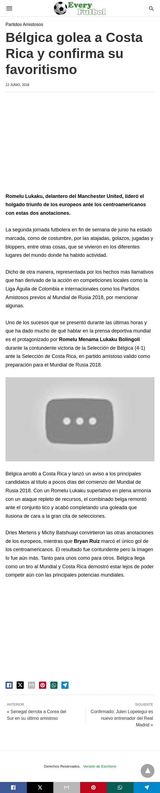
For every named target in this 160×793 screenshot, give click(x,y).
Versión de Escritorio (99, 766)
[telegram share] (65, 685)
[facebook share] (9, 685)
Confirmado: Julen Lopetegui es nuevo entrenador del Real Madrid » (122, 718)
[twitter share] (20, 685)
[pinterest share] (42, 685)
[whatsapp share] (53, 685)
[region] (80, 143)
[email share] (31, 685)
